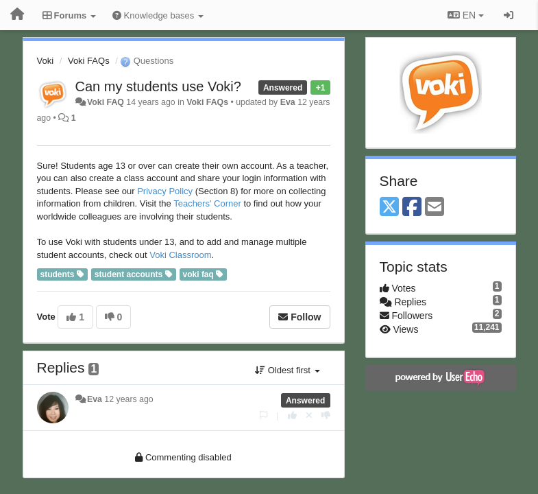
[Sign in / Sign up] (508, 15)
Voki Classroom (180, 255)
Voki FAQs (89, 61)
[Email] (434, 208)
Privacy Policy (165, 191)
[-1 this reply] (325, 415)
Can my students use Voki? (158, 86)
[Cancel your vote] (309, 415)
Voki (45, 61)
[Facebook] (411, 208)
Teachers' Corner (207, 203)
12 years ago (128, 399)
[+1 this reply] (292, 415)
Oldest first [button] (287, 370)
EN (466, 15)
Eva (287, 102)
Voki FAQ (105, 102)
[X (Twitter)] (389, 208)
